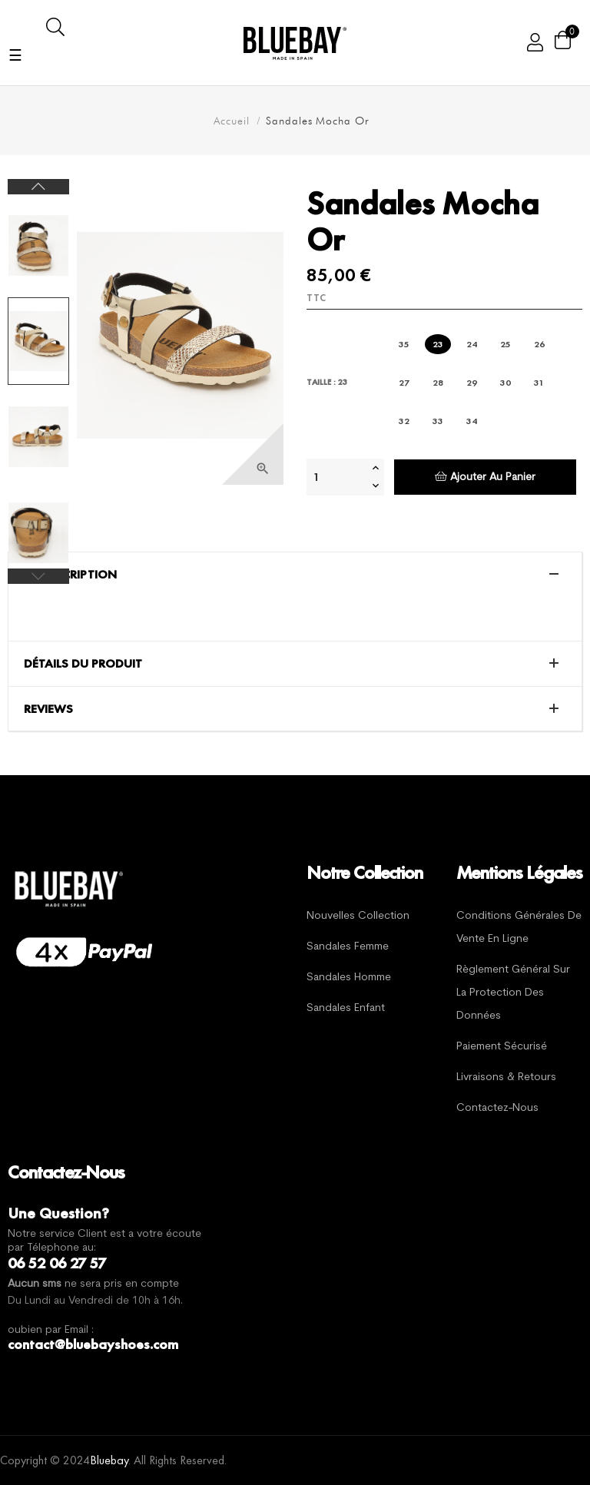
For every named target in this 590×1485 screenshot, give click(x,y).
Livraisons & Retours (506, 1077)
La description (70, 575)
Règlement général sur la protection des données (513, 993)
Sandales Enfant (346, 1008)
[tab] (295, 574)
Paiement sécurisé (501, 1046)
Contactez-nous (497, 1108)
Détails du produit (83, 664)
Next (38, 186)
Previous (38, 576)
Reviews (48, 709)
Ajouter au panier (485, 476)
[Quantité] (337, 477)
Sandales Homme (349, 977)
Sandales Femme (348, 947)
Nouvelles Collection (358, 916)
